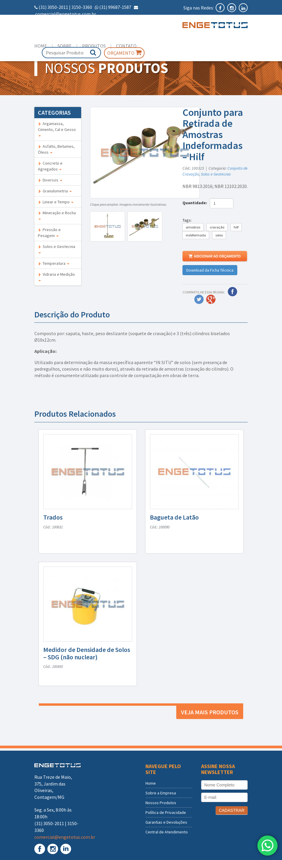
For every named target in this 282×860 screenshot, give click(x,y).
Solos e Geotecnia (56, 249)
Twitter (199, 299)
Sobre (64, 46)
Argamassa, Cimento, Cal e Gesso (57, 129)
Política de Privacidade (165, 812)
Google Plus (211, 299)
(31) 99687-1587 (115, 7)
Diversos (50, 180)
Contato (126, 46)
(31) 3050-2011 (53, 7)
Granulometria (55, 191)
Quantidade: (195, 202)
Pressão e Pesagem (49, 232)
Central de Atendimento (166, 832)
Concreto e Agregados (50, 166)
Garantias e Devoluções (166, 822)
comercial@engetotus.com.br (65, 14)
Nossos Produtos (160, 802)
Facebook (232, 291)
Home (40, 46)
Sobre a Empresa (160, 793)
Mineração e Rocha (57, 215)
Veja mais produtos (209, 712)
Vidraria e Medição (56, 276)
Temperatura (53, 263)
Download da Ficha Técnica (209, 270)
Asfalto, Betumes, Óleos (56, 149)
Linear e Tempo (55, 202)
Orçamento (124, 52)
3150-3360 (81, 7)
